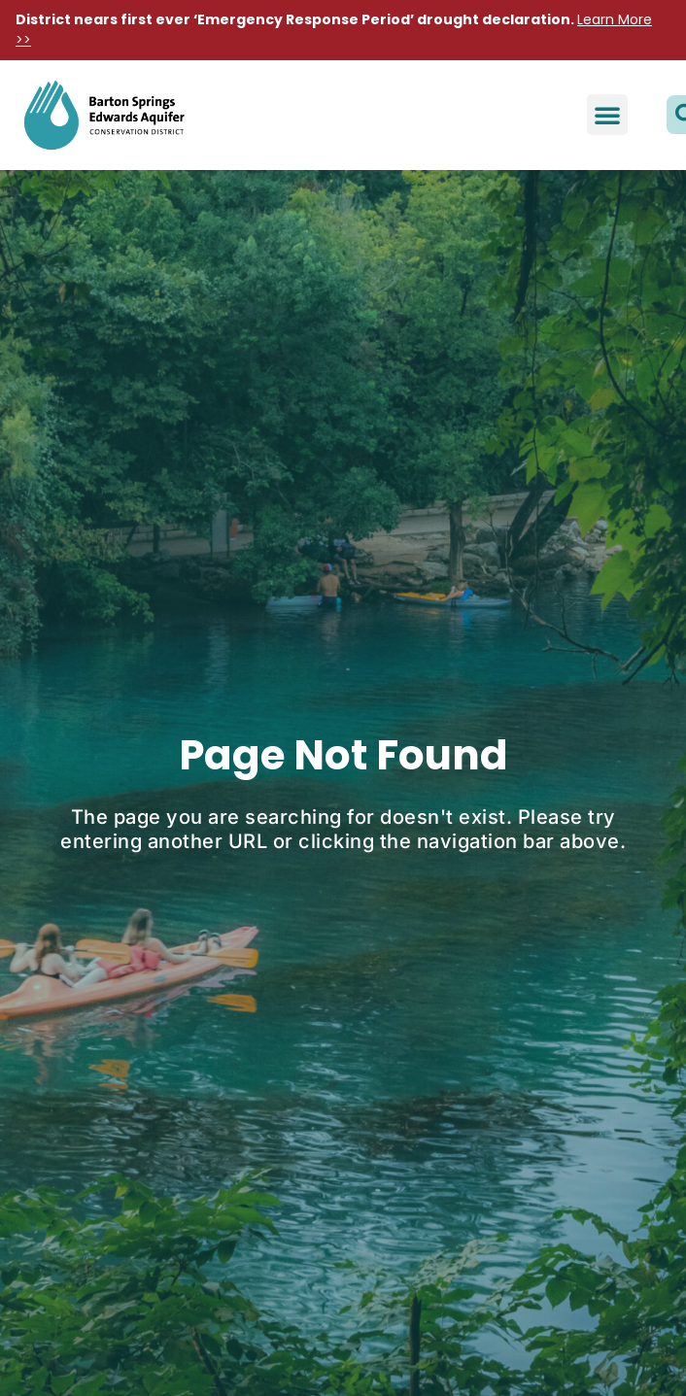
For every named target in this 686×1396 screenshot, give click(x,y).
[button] (607, 114)
